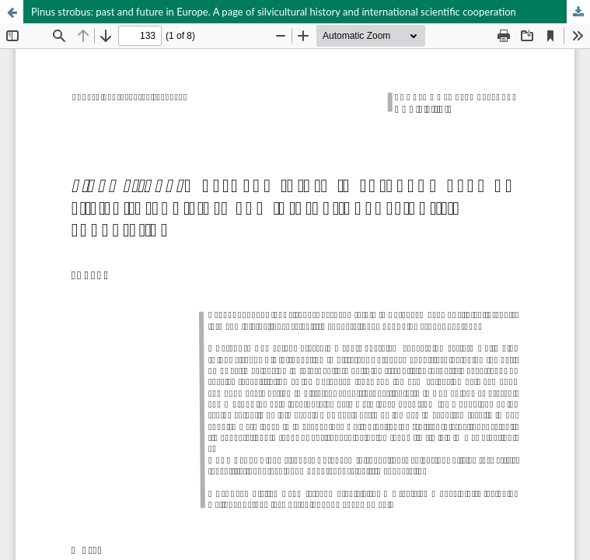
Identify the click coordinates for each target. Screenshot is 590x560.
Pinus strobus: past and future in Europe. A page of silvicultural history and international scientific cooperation (273, 11)
